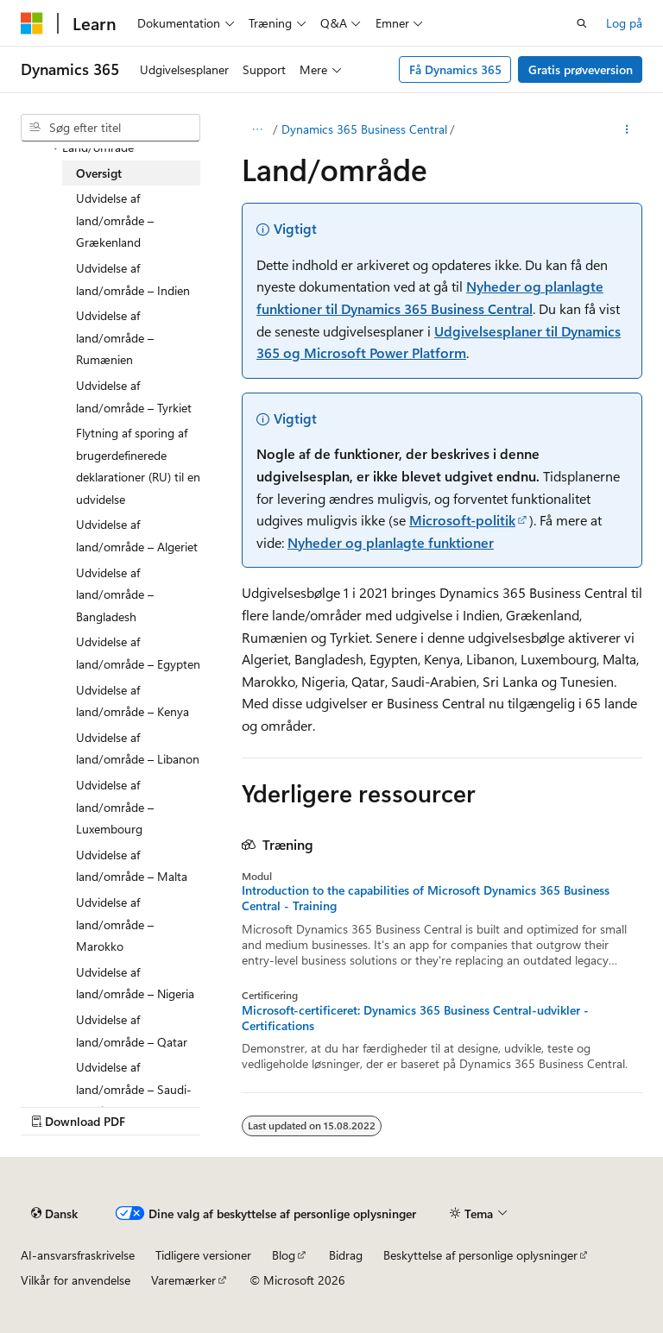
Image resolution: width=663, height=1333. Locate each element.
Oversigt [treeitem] (99, 173)
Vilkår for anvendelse (75, 1280)
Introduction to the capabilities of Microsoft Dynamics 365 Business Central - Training (425, 898)
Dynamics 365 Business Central (364, 129)
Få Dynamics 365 (455, 69)
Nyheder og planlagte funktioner (390, 542)
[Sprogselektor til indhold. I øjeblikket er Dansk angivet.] (54, 1213)
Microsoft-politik (462, 520)
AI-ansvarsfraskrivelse (78, 1255)
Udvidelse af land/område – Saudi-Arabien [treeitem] (134, 1089)
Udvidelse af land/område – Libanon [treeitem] (137, 748)
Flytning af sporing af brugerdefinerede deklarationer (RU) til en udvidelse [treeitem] (138, 465)
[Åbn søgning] (582, 23)
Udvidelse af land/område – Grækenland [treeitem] (115, 220)
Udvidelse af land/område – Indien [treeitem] (133, 279)
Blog (283, 1255)
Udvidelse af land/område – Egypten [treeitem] (138, 652)
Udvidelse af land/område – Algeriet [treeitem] (137, 535)
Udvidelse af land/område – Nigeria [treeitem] (135, 983)
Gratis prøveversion (580, 69)
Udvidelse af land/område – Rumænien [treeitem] (115, 337)
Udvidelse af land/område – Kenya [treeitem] (132, 701)
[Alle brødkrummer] (257, 129)
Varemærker (183, 1280)
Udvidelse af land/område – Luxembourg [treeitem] (115, 807)
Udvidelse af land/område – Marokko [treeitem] (115, 924)
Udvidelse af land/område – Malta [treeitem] (131, 865)
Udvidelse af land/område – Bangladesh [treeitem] (115, 594)
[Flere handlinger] (627, 129)
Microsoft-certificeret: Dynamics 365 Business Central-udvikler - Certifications (415, 1018)
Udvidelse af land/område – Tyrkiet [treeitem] (134, 396)
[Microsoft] (32, 23)
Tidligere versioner (203, 1255)
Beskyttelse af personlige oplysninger (480, 1255)
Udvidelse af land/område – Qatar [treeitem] (131, 1030)
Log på (624, 23)
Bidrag (346, 1255)
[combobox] (110, 127)
